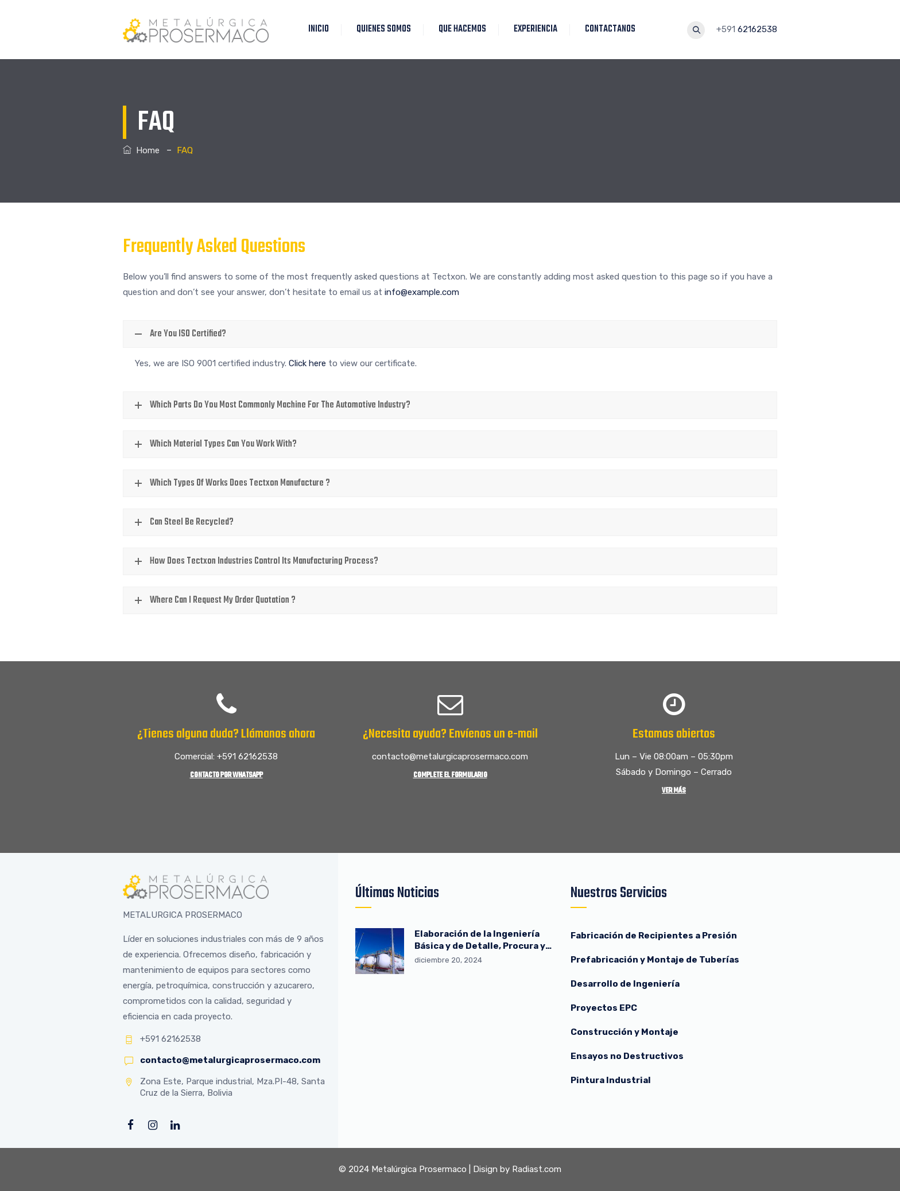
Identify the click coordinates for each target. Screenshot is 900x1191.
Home (141, 150)
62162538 (757, 29)
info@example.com (422, 292)
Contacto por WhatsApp (226, 775)
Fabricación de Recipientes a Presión (655, 935)
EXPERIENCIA (538, 29)
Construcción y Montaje (624, 1032)
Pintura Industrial (611, 1080)
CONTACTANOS (613, 29)
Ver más (674, 791)
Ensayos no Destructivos (627, 1056)
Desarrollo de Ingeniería (625, 984)
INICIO (321, 29)
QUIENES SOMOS (386, 29)
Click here (307, 363)
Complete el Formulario (450, 775)
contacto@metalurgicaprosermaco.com (230, 1060)
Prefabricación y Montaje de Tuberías (655, 960)
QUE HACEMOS (465, 29)
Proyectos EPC (604, 1008)
